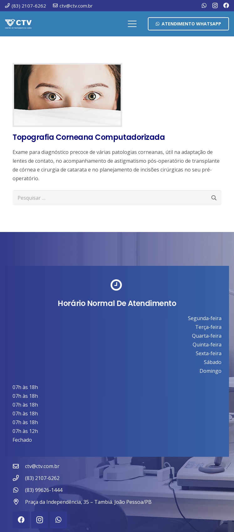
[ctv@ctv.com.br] (19, 466)
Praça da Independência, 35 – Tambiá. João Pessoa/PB (88, 501)
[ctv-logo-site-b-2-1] (18, 24)
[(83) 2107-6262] (19, 478)
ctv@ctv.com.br (42, 466)
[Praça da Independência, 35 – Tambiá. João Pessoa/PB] (19, 502)
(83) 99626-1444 (43, 490)
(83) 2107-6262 (42, 478)
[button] (132, 23)
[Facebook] (226, 5)
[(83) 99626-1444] (19, 490)
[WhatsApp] (204, 5)
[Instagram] (215, 6)
